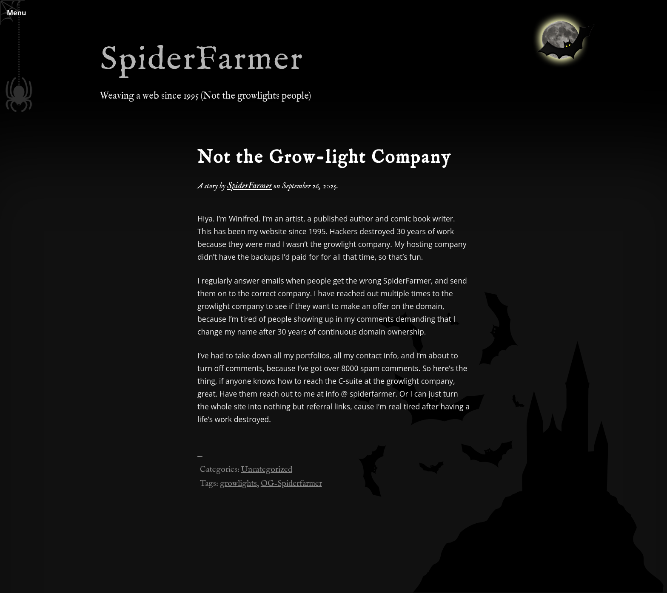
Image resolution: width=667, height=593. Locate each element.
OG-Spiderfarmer (291, 484)
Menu (16, 12)
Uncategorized (266, 470)
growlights (238, 484)
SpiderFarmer (202, 60)
